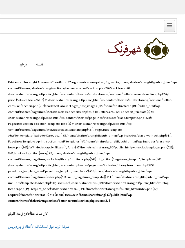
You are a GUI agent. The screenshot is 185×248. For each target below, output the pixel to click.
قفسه (39, 65)
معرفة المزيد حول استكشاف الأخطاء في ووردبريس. (39, 227)
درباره (23, 65)
